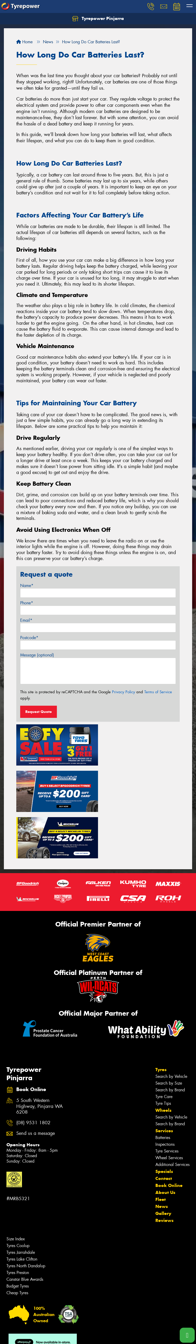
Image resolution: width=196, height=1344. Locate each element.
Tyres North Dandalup (25, 1217)
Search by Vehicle (171, 1028)
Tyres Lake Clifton (21, 1211)
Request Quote (38, 711)
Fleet (160, 1151)
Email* (26, 620)
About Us (165, 1144)
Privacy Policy (123, 692)
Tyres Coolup (17, 1197)
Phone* (26, 603)
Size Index (15, 1190)
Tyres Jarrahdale (20, 1204)
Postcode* (29, 637)
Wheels (163, 1062)
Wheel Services (169, 1109)
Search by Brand (170, 1041)
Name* (26, 585)
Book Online (169, 1137)
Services (164, 1082)
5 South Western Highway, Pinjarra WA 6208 (39, 1058)
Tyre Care (163, 1048)
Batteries (162, 1089)
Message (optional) (37, 655)
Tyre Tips (163, 1055)
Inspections (165, 1096)
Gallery (163, 1165)
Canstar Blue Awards (24, 1231)
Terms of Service (158, 692)
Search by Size (168, 1035)
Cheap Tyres (17, 1244)
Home (24, 42)
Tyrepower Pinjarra (98, 19)
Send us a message (35, 1085)
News (161, 1158)
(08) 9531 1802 (33, 1074)
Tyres (161, 1021)
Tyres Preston (17, 1224)
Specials (164, 1123)
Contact (163, 1130)
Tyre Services (166, 1103)
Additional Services (172, 1116)
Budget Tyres (17, 1238)
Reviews (164, 1172)
